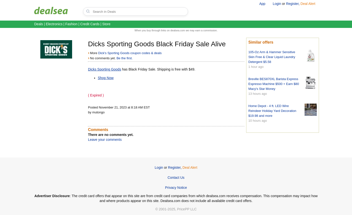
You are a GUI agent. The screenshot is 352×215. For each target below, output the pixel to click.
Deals (38, 24)
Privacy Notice (176, 188)
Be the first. (125, 58)
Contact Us (175, 177)
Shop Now (106, 78)
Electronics (54, 24)
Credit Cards (89, 24)
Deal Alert (307, 4)
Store (106, 24)
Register (292, 4)
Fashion (71, 24)
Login (277, 4)
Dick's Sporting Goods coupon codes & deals (130, 53)
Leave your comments (105, 140)
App (262, 4)
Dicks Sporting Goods (104, 69)
